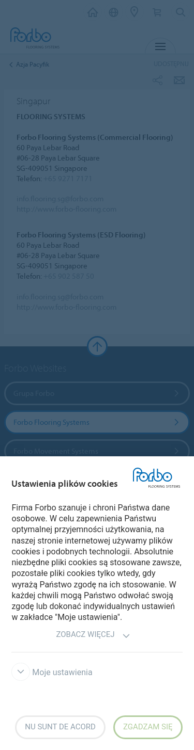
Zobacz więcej (93, 636)
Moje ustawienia (51, 672)
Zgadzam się (148, 726)
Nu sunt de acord (60, 726)
